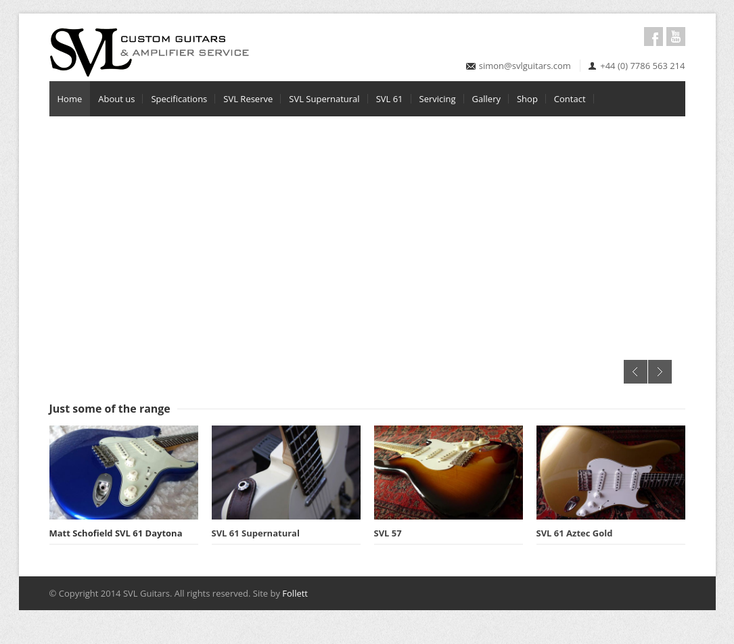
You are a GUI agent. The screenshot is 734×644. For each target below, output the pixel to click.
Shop (527, 99)
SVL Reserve (248, 99)
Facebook (653, 36)
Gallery (486, 99)
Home (70, 99)
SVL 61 (389, 99)
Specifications (179, 99)
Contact (570, 99)
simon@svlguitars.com (525, 66)
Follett (295, 593)
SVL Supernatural (324, 99)
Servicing (437, 99)
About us (116, 99)
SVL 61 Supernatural (256, 533)
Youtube (675, 36)
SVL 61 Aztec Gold (574, 533)
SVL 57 (388, 533)
